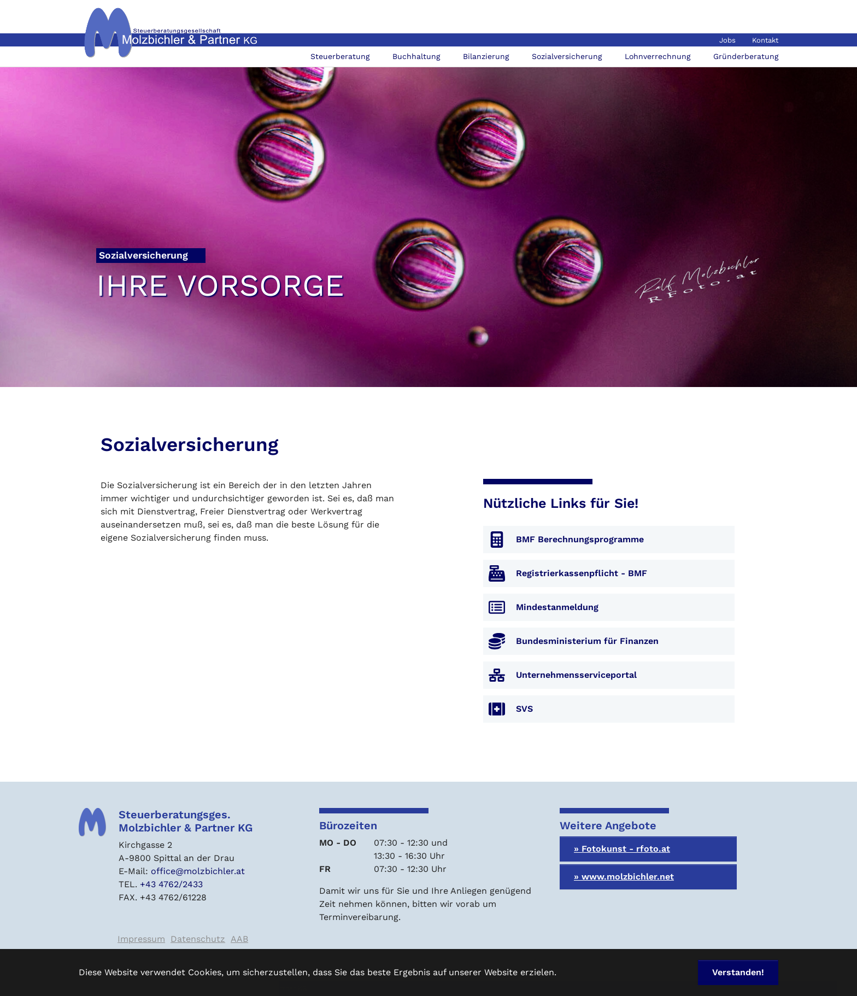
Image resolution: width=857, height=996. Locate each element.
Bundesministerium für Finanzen (587, 641)
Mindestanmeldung (557, 607)
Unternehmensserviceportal (576, 675)
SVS (524, 709)
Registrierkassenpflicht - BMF (581, 573)
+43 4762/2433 (171, 884)
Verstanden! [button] (738, 972)
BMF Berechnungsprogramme (580, 539)
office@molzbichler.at (198, 871)
